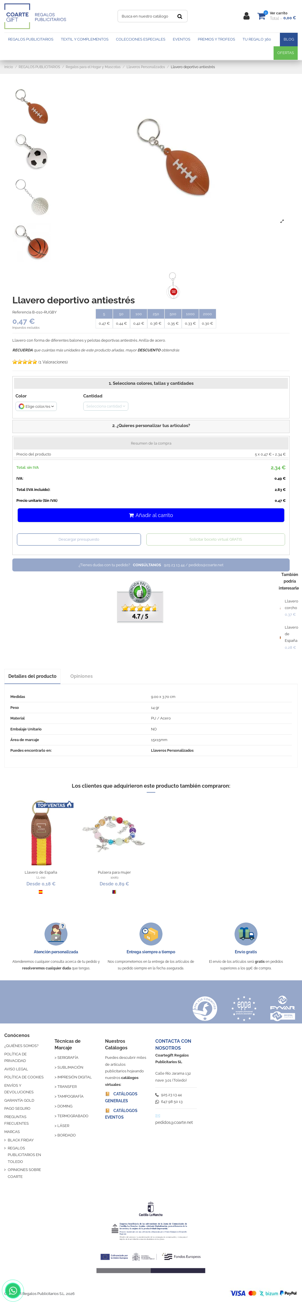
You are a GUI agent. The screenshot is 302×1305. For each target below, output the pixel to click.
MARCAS (12, 1132)
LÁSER (63, 1126)
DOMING (64, 1106)
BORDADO (66, 1135)
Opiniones (81, 676)
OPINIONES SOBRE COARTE (24, 1173)
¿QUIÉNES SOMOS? (21, 1046)
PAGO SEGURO (17, 1108)
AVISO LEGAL (16, 1069)
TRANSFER (67, 1086)
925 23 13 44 (168, 1094)
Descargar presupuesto (79, 539)
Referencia (21, 312)
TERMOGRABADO (72, 1116)
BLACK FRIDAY (21, 1140)
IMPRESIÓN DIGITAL (74, 1077)
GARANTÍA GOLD (19, 1100)
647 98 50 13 (169, 1101)
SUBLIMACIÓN (70, 1067)
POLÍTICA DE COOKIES (24, 1077)
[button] (151, 426)
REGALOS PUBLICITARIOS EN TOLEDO (24, 1155)
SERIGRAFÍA (67, 1057)
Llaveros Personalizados (172, 750)
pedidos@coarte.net (174, 1122)
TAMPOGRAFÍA (70, 1096)
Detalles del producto (32, 676)
